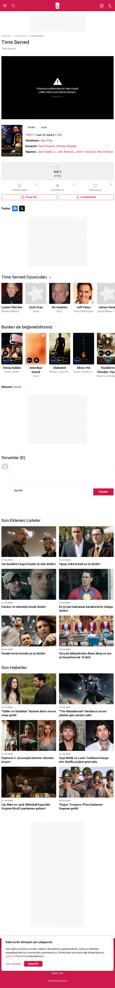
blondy (17, 387)
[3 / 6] (59, 300)
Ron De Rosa (105, 151)
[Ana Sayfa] (57, 5)
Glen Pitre (46, 140)
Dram (44, 127)
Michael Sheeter (66, 146)
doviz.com (57, 973)
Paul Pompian (46, 146)
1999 (28, 135)
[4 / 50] (83, 355)
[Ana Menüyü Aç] (4, 5)
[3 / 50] (59, 355)
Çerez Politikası (14, 956)
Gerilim (31, 127)
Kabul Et (33, 963)
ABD (59, 135)
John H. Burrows (85, 151)
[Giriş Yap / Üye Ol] (101, 5)
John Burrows (65, 151)
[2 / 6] (35, 300)
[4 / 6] (83, 300)
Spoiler (18, 490)
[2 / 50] (35, 355)
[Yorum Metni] (62, 475)
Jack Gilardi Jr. (46, 151)
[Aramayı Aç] (13, 5)
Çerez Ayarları (13, 963)
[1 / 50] (11, 355)
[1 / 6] (11, 300)
